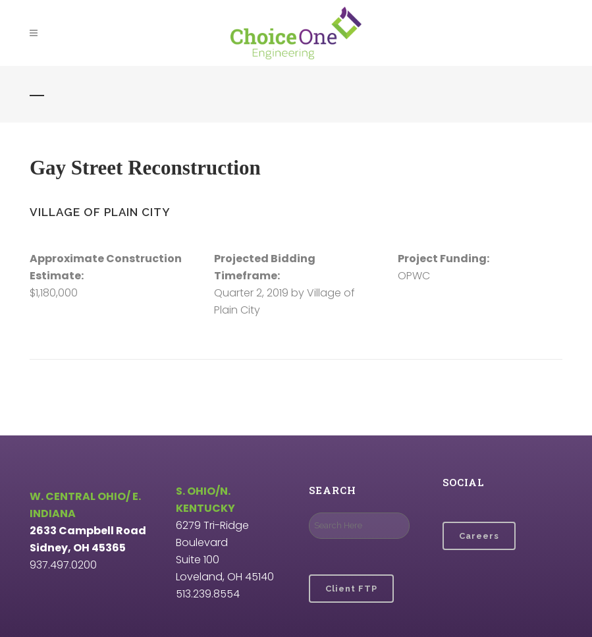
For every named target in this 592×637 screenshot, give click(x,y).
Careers (479, 536)
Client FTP (351, 589)
